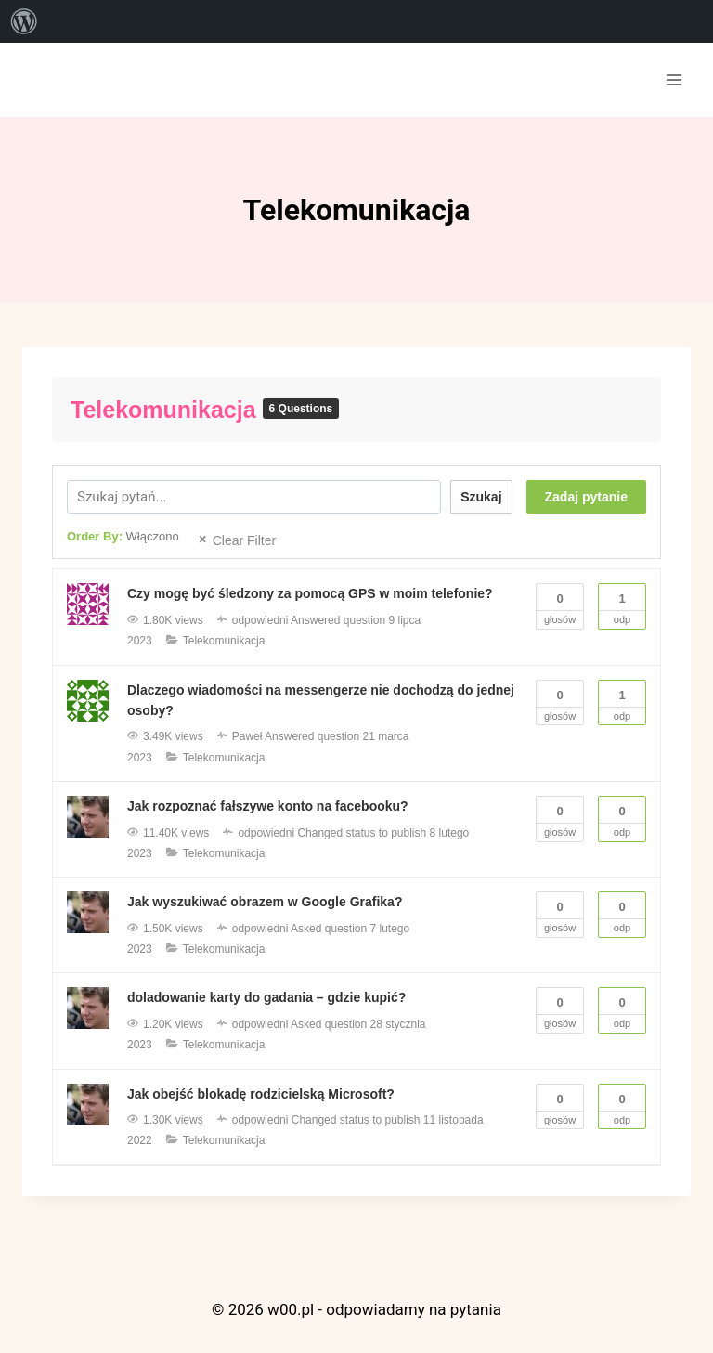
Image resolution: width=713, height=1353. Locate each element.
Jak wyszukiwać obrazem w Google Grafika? (264, 901)
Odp (622, 604)
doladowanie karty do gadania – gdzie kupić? (266, 997)
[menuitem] (24, 21)
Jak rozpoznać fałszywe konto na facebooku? (267, 806)
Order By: (123, 536)
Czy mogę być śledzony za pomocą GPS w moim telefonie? (310, 593)
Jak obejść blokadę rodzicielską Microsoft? (261, 1093)
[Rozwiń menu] (673, 79)
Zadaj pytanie (586, 496)
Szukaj (480, 496)
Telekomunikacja (167, 410)
